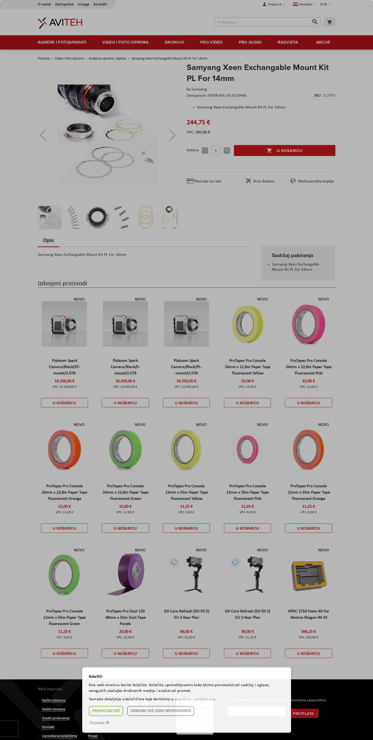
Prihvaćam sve (106, 711)
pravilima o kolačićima (195, 699)
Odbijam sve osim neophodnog (160, 711)
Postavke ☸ (99, 723)
